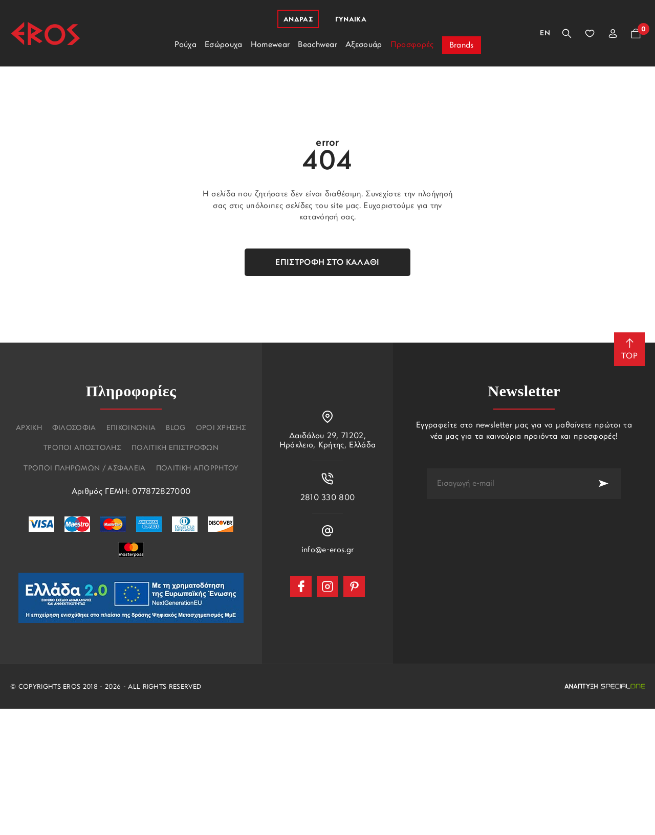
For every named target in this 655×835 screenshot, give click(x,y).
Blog (175, 428)
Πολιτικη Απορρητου (197, 468)
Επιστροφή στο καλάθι (327, 263)
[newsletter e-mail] (506, 483)
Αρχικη (29, 428)
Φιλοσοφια (74, 428)
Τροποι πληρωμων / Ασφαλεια (84, 468)
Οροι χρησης (221, 428)
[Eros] (45, 33)
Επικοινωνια (131, 428)
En (545, 33)
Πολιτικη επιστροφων (175, 448)
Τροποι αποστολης (82, 448)
